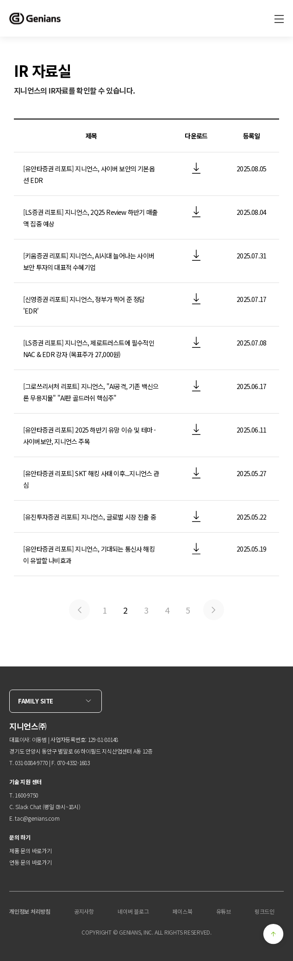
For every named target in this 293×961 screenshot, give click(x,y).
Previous (79, 609)
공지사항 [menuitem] (84, 911)
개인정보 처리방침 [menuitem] (29, 911)
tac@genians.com (37, 818)
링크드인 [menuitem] (264, 911)
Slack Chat (28, 806)
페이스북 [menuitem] (182, 911)
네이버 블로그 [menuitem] (133, 911)
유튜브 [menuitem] (223, 911)
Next (213, 609)
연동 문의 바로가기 (30, 862)
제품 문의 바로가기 (30, 850)
